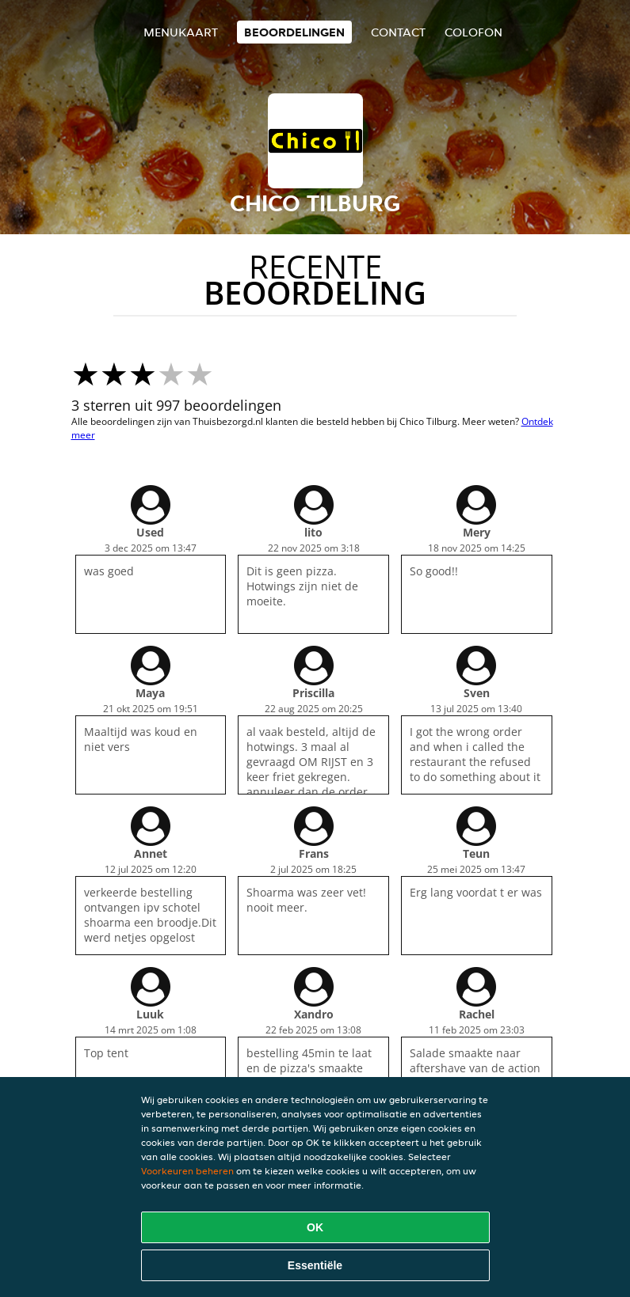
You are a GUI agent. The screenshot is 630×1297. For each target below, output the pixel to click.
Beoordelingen (294, 32)
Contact (398, 32)
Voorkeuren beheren (187, 1171)
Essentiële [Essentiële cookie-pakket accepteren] (315, 1265)
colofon (473, 32)
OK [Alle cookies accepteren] (315, 1227)
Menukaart (180, 32)
